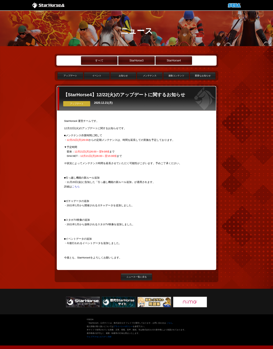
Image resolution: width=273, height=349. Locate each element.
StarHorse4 (174, 60)
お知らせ (123, 75)
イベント (96, 75)
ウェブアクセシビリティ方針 (99, 337)
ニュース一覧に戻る (136, 277)
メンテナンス (150, 75)
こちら (76, 186)
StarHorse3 (137, 60)
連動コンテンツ (176, 75)
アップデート (70, 75)
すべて (99, 60)
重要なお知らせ (203, 75)
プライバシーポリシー (123, 326)
